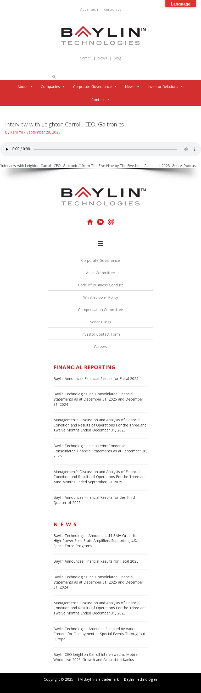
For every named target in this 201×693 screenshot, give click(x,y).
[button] (54, 76)
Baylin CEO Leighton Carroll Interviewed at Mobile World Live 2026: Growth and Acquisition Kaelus (95, 657)
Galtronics (112, 9)
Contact (100, 99)
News (102, 58)
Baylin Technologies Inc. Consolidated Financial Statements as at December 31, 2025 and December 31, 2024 (98, 399)
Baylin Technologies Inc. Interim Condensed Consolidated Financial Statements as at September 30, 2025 (100, 450)
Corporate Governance (95, 86)
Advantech (89, 9)
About (25, 86)
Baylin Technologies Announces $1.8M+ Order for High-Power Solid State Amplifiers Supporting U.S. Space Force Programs (95, 540)
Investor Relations (165, 86)
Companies (53, 86)
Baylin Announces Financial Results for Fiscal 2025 (95, 378)
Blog (117, 58)
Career (85, 58)
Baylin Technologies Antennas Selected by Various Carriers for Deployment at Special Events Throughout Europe (99, 633)
